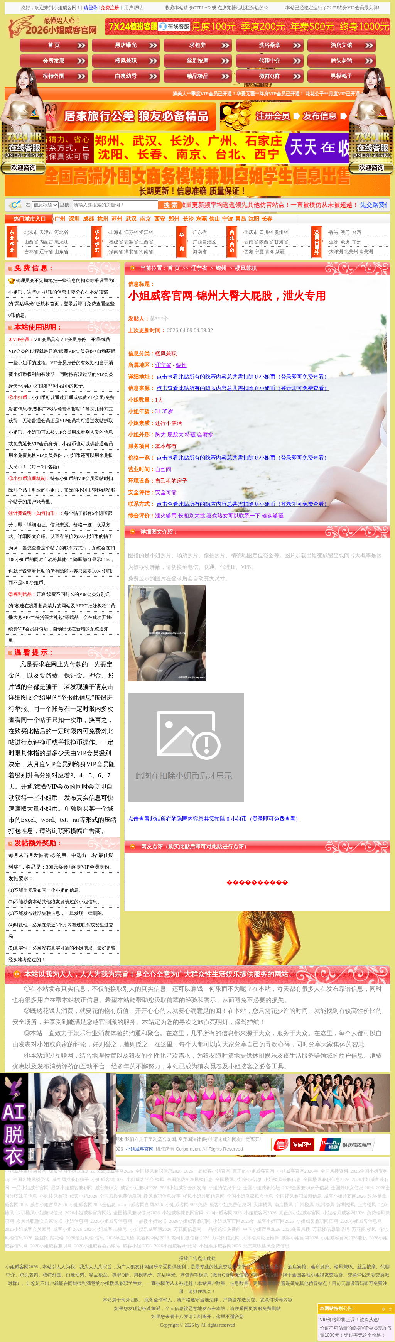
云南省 (251, 242)
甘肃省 (281, 242)
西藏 (248, 251)
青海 (269, 251)
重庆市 (251, 232)
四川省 (266, 232)
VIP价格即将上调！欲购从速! (350, 1319)
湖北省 (131, 251)
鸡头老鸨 (341, 61)
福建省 (116, 242)
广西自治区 (204, 242)
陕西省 (266, 242)
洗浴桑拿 (269, 45)
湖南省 (116, 251)
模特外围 (53, 76)
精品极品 (197, 76)
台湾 (356, 232)
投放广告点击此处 (197, 1258)
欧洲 (345, 242)
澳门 (345, 232)
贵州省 (281, 232)
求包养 (197, 45)
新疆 (280, 251)
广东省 (200, 232)
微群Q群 (269, 76)
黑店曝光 (126, 45)
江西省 (146, 242)
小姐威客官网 (140, 1149)
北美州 (351, 251)
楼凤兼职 (126, 61)
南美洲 (366, 251)
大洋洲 (336, 251)
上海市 (116, 232)
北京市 (31, 232)
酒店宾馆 (341, 45)
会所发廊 (53, 61)
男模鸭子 (341, 76)
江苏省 (131, 232)
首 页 (54, 45)
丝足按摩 (197, 61)
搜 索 (170, 205)
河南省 (146, 251)
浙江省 (146, 232)
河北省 (61, 232)
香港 (333, 232)
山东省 (61, 251)
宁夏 (259, 251)
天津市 (46, 232)
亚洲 (333, 242)
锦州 (221, 268)
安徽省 (131, 242)
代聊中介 (269, 61)
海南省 (200, 251)
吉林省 (31, 251)
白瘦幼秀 (126, 76)
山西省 (31, 242)
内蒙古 (46, 242)
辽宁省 (46, 251)
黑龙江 (61, 242)
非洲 (356, 242)
